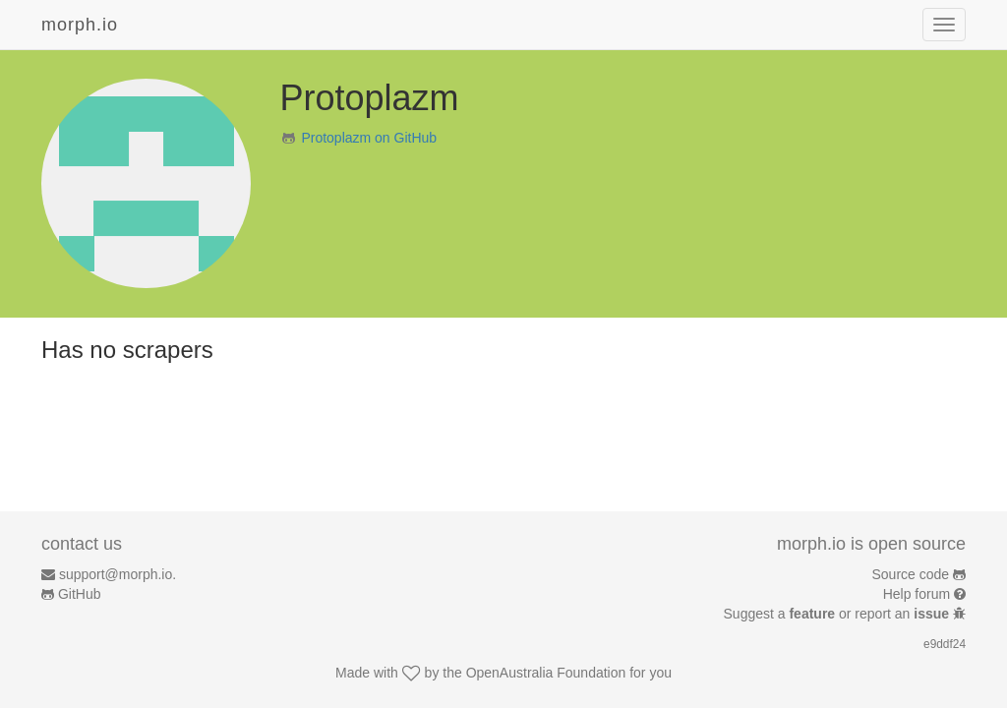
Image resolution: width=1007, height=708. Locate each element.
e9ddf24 (944, 644)
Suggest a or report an (838, 613)
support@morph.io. (117, 574)
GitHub (79, 594)
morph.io (79, 24)
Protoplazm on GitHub (369, 138)
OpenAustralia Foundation (546, 672)
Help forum (916, 594)
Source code (911, 574)
